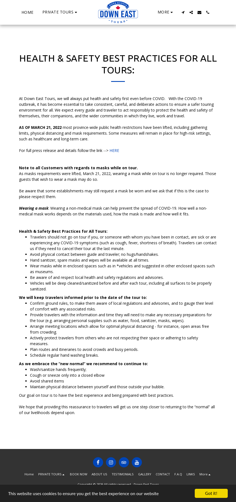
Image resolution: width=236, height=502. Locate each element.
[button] (60, 12)
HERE (114, 150)
